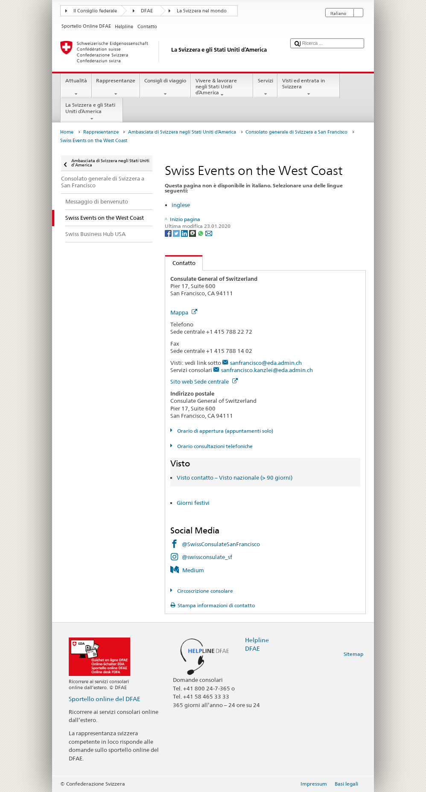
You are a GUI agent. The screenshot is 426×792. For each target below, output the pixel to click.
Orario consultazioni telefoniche (214, 446)
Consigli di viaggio (165, 87)
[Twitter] (177, 233)
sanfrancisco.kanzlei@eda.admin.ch (267, 370)
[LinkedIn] (185, 233)
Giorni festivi (193, 502)
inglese (181, 204)
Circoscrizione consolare (204, 591)
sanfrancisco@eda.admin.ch (266, 362)
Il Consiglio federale (95, 11)
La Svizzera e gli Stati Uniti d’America (92, 112)
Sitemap (353, 654)
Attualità (76, 87)
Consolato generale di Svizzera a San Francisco (296, 132)
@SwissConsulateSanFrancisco (221, 544)
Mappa (183, 312)
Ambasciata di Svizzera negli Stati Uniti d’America (182, 132)
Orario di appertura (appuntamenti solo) (224, 431)
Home (66, 132)
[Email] (208, 233)
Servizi (265, 87)
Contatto (180, 262)
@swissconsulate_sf (207, 556)
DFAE (147, 11)
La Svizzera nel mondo (202, 11)
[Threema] (193, 233)
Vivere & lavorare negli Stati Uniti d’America (222, 87)
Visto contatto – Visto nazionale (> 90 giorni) (234, 477)
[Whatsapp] (201, 233)
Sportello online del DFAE (104, 698)
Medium (193, 570)
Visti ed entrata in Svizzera (308, 87)
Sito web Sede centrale (204, 381)
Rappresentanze (116, 87)
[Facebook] (169, 233)
